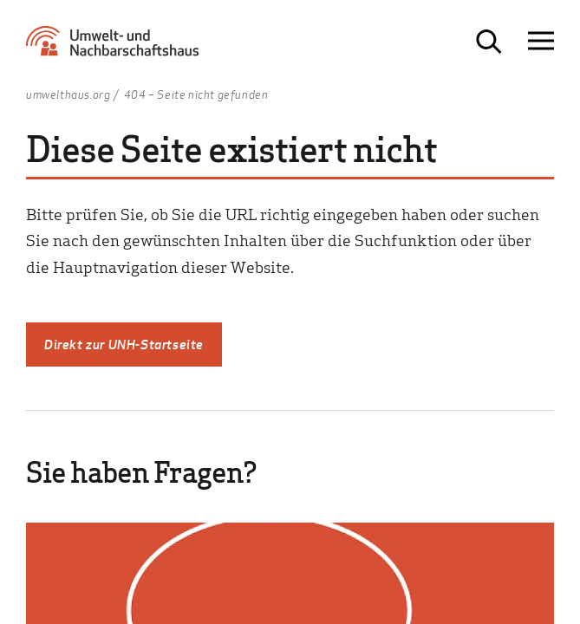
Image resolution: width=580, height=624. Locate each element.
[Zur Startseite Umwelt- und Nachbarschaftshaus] (117, 48)
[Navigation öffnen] (541, 41)
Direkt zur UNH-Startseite (124, 344)
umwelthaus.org (68, 95)
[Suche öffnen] (489, 42)
